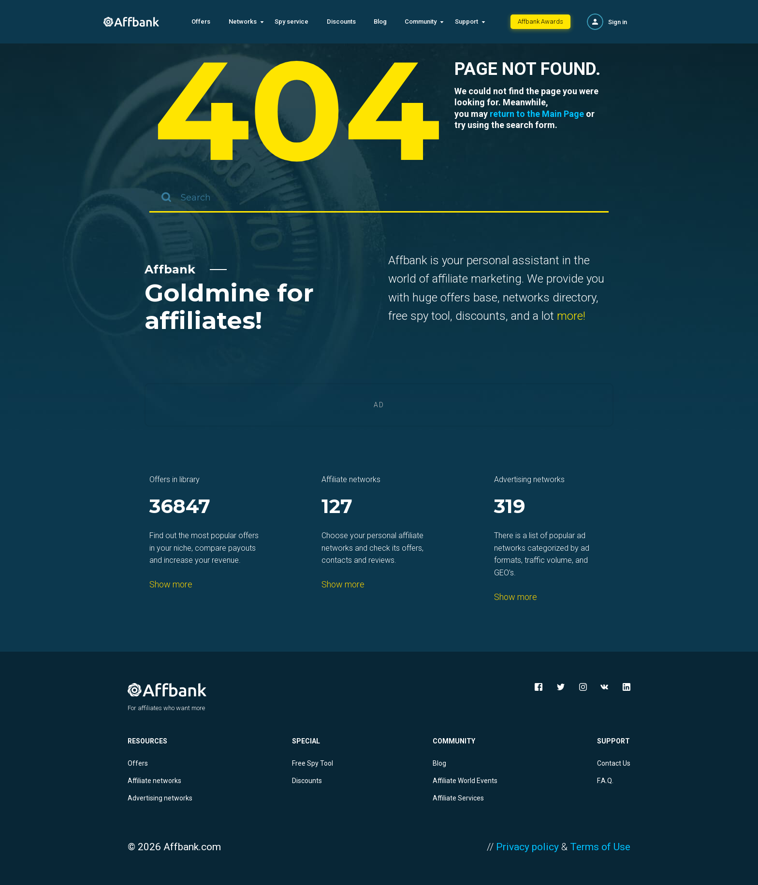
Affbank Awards (540, 21)
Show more (170, 584)
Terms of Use (600, 847)
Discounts (341, 21)
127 (336, 507)
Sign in (617, 22)
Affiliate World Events (465, 780)
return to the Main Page (537, 114)
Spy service (291, 21)
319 (509, 507)
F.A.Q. (605, 780)
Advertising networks (160, 798)
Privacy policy (527, 847)
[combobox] (379, 198)
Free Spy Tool (312, 763)
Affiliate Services (458, 798)
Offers (200, 21)
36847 (179, 507)
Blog (380, 21)
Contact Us (613, 763)
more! (571, 316)
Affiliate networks (154, 780)
